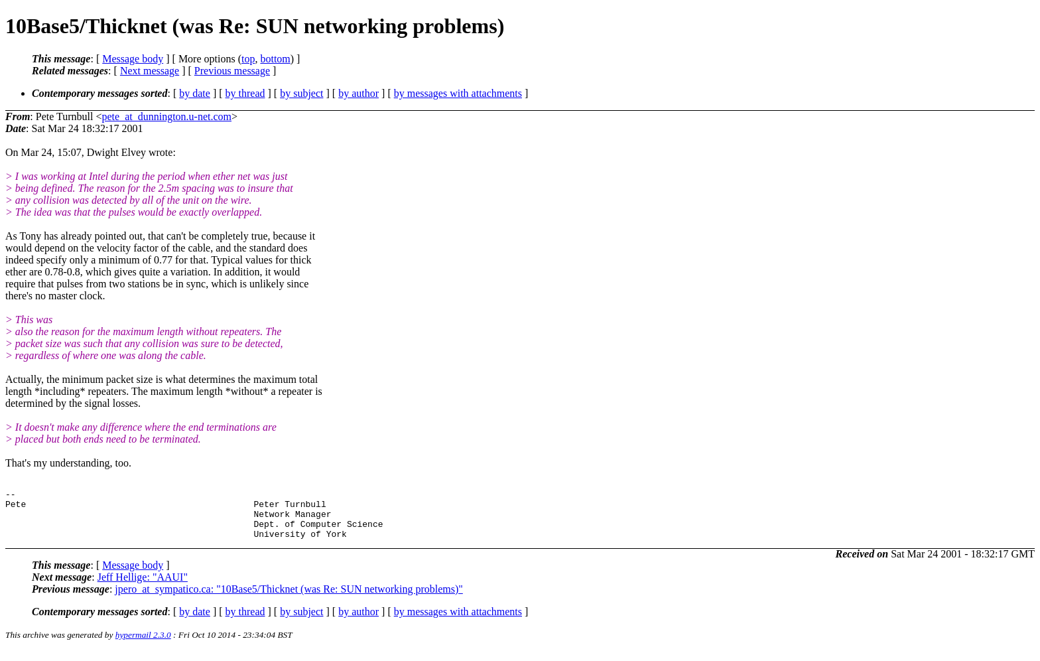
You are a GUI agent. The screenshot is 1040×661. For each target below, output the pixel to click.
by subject (301, 93)
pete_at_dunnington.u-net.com (167, 116)
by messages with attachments (458, 93)
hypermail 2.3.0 (143, 645)
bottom (275, 58)
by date (194, 93)
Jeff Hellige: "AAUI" (143, 587)
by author (358, 93)
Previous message (232, 70)
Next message (149, 70)
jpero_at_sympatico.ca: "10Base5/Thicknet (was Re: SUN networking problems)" (289, 599)
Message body (132, 58)
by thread (245, 93)
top (248, 58)
